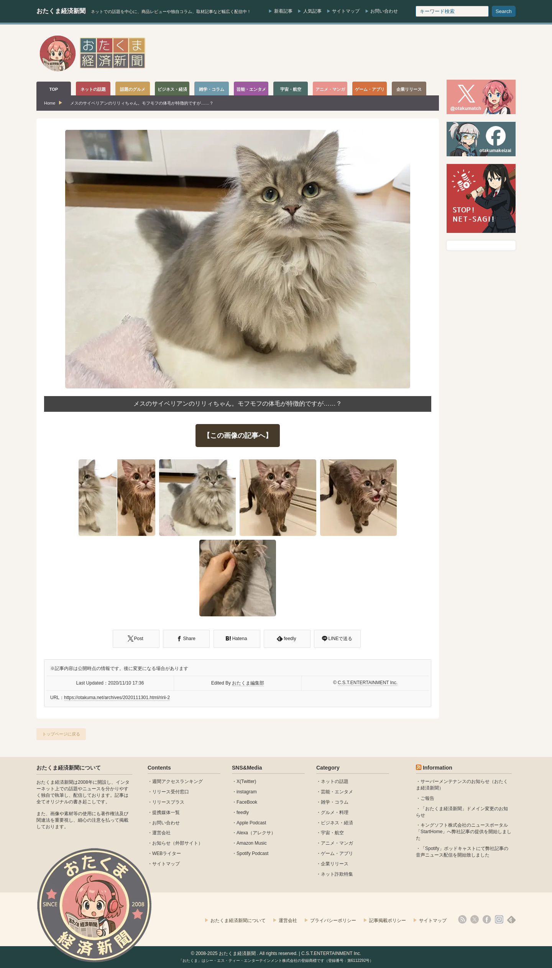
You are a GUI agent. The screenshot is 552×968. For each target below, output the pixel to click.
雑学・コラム (334, 802)
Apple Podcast (251, 823)
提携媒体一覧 (166, 812)
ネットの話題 (334, 781)
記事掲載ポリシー (387, 920)
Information (437, 768)
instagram (247, 791)
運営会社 (161, 832)
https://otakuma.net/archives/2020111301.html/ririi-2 (117, 697)
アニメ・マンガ (337, 843)
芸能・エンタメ (337, 791)
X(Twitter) (246, 781)
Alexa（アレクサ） (256, 832)
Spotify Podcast (252, 853)
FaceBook (247, 802)
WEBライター (166, 853)
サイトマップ (346, 11)
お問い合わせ (384, 11)
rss (462, 919)
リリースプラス (168, 802)
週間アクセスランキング (177, 781)
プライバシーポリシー (333, 920)
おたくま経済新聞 (60, 11)
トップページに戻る (61, 734)
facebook (487, 919)
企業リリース (334, 863)
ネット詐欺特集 (337, 874)
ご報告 (427, 798)
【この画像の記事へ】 (237, 435)
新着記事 (283, 11)
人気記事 (312, 11)
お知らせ (161, 843)
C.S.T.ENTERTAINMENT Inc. (368, 682)
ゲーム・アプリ (337, 853)
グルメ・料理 (334, 812)
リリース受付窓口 (170, 791)
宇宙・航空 (332, 832)
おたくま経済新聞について (68, 768)
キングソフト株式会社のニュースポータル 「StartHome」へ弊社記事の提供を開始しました (463, 831)
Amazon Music (252, 843)
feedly (243, 812)
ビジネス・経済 (337, 823)
